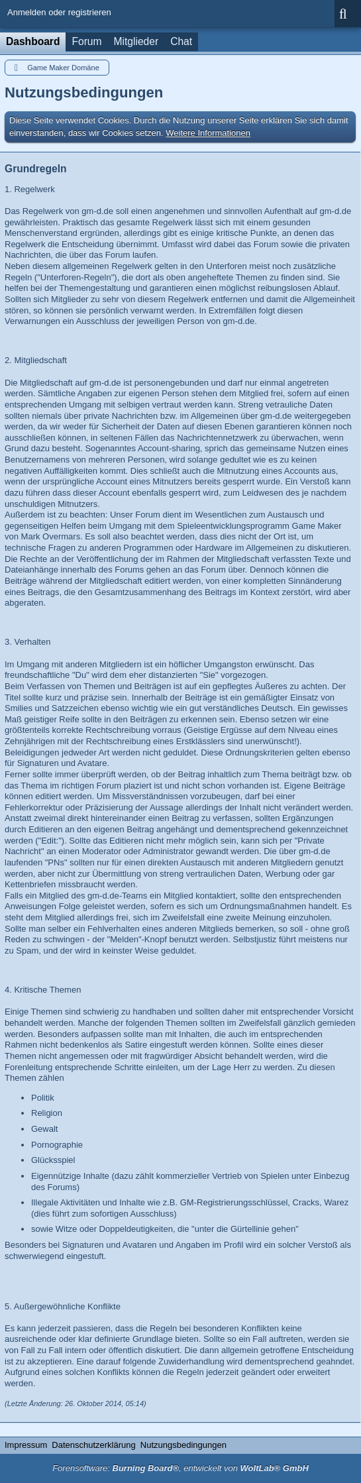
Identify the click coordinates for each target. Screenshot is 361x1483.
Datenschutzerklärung (93, 1445)
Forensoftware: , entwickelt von (180, 1468)
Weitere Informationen (208, 133)
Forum (86, 41)
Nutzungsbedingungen (183, 1445)
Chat (181, 41)
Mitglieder (136, 41)
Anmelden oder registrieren (59, 12)
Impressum (26, 1445)
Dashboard (33, 41)
